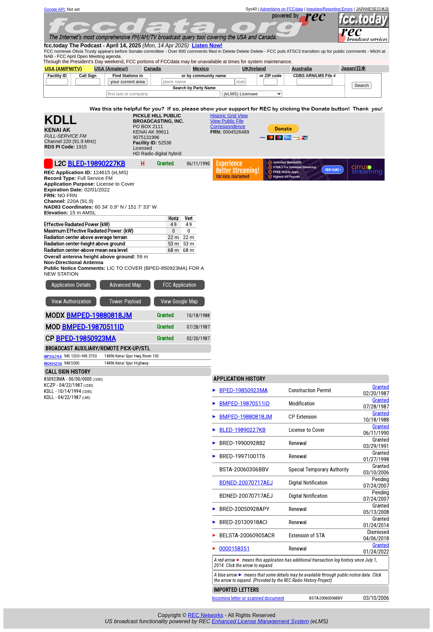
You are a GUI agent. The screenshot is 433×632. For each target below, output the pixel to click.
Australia (302, 68)
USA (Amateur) (111, 68)
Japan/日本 (353, 68)
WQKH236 (53, 363)
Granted (380, 387)
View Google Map (179, 301)
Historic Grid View (229, 115)
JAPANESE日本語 (372, 9)
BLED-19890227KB (242, 430)
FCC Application (179, 285)
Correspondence (227, 126)
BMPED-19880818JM (245, 417)
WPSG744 (53, 356)
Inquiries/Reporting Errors (329, 9)
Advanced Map (125, 285)
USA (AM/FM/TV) (63, 68)
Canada (152, 68)
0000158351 (234, 548)
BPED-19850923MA (243, 390)
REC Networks (205, 615)
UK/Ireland (254, 68)
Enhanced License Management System (260, 621)
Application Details (71, 285)
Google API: (55, 9)
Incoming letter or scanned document (248, 598)
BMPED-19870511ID (244, 403)
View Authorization (71, 301)
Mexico (201, 68)
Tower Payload (125, 301)
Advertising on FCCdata (281, 9)
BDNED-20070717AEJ (246, 482)
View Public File (227, 121)
